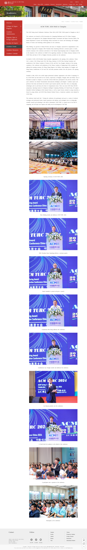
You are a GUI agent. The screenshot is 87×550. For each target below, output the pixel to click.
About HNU (40, 4)
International (59, 4)
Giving (80, 4)
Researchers (69, 538)
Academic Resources (12, 50)
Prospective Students (71, 534)
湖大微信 (40, 541)
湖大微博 (36, 541)
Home (35, 4)
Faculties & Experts (12, 43)
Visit (51, 540)
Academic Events (11, 46)
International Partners (71, 540)
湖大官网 (31, 541)
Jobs (77, 4)
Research (53, 4)
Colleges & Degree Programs (11, 27)
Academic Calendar (12, 53)
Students (52, 532)
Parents (52, 538)
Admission (65, 4)
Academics (46, 4)
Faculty (52, 534)
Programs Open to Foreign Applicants (11, 38)
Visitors (68, 532)
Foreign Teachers (70, 536)
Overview (9, 23)
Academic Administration (10, 33)
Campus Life (72, 4)
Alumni (52, 536)
